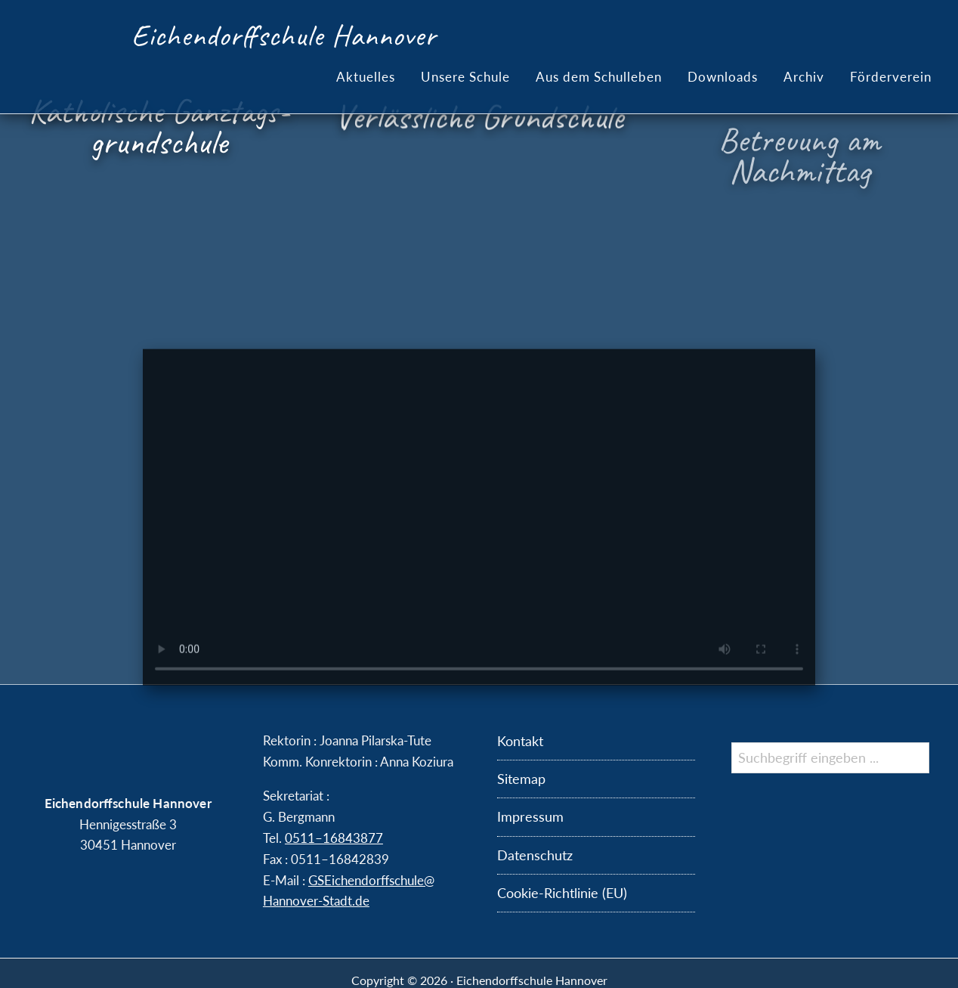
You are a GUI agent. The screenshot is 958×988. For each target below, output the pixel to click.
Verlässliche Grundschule (479, 125)
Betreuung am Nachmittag (799, 171)
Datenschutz (535, 855)
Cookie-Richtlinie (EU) (562, 892)
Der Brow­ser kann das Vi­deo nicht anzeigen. (479, 554)
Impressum (530, 816)
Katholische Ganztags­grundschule (159, 127)
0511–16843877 (334, 838)
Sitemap (521, 778)
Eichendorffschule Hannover (283, 35)
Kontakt (520, 740)
